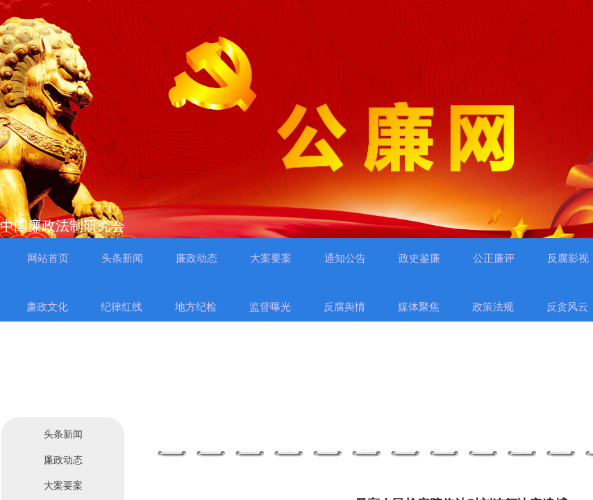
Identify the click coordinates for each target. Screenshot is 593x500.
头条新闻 (63, 434)
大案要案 (63, 486)
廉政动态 (63, 460)
